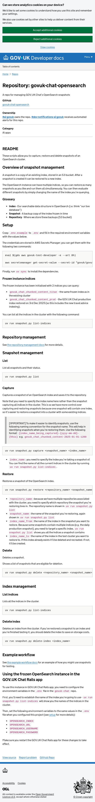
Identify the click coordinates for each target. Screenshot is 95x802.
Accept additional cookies (47, 30)
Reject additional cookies (47, 39)
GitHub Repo (47, 754)
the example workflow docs (22, 660)
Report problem (28, 754)
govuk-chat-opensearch (15, 104)
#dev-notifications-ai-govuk (47, 116)
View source (9, 754)
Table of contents (47, 66)
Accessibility (8, 780)
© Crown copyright (83, 794)
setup (52, 712)
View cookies (47, 47)
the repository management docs (25, 344)
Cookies (22, 780)
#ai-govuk (8, 116)
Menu (87, 56)
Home (5, 74)
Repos (15, 74)
